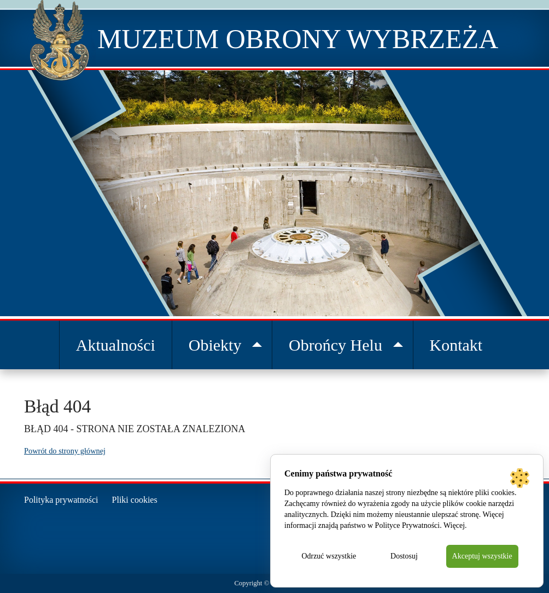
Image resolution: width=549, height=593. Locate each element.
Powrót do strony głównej (65, 450)
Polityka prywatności (61, 499)
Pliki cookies (134, 499)
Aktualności (115, 345)
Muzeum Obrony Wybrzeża (297, 39)
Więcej (454, 525)
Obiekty (215, 345)
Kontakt (456, 345)
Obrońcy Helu (335, 345)
